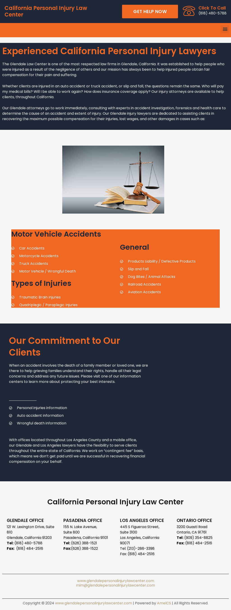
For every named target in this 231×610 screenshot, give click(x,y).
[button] (225, 29)
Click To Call (212, 8)
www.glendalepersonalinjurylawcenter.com (115, 580)
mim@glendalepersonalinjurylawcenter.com (115, 585)
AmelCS (164, 603)
